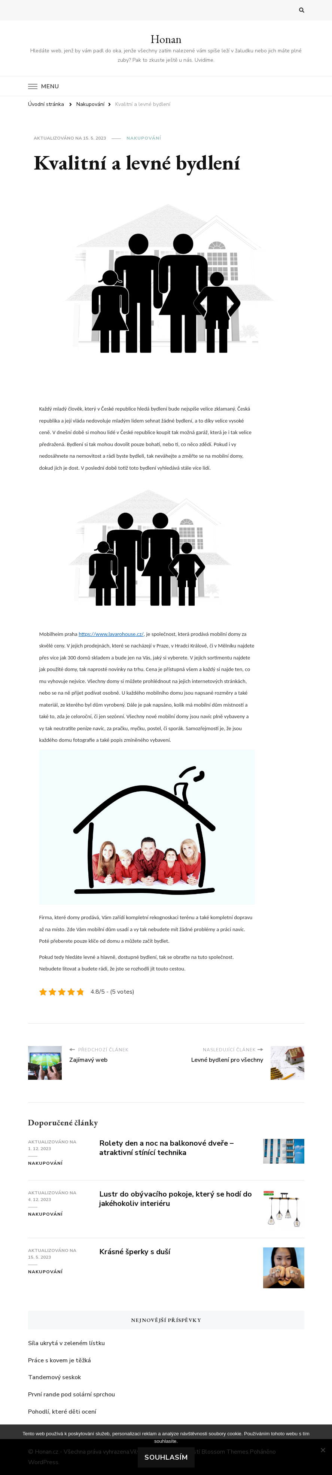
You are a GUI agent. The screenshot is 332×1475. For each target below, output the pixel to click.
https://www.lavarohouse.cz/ (111, 634)
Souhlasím (166, 1457)
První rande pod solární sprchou (71, 1394)
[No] (322, 1450)
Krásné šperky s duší (134, 1252)
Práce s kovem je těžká (59, 1360)
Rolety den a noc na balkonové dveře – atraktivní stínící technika (166, 1148)
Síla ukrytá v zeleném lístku (66, 1343)
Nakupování (144, 138)
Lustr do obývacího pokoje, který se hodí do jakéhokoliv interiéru (175, 1199)
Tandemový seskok (54, 1377)
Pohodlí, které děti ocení (62, 1412)
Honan (166, 39)
